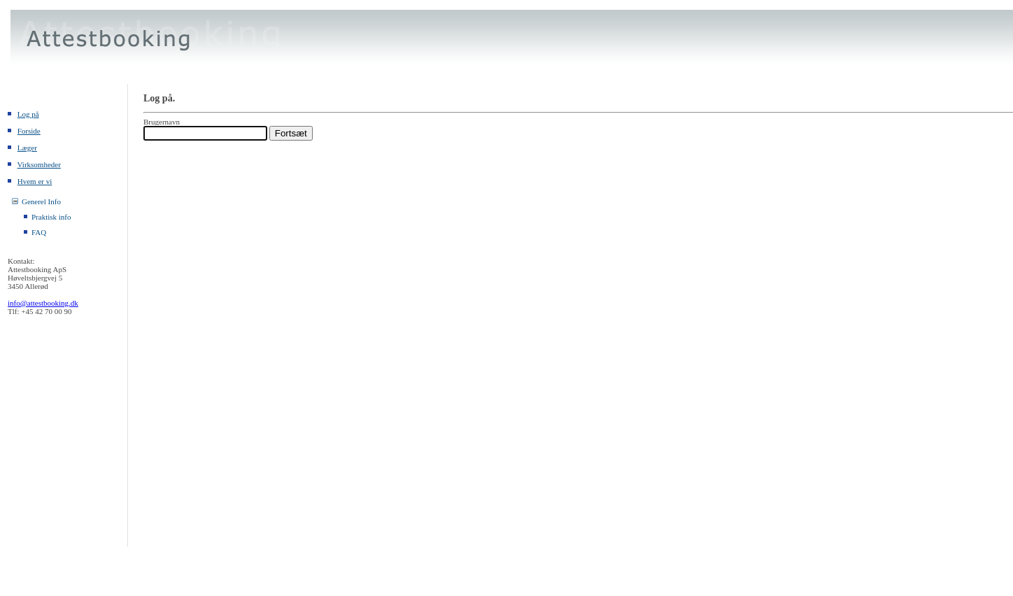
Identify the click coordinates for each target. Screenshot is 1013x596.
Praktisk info (51, 217)
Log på (28, 114)
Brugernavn (161, 122)
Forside (29, 131)
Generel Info (41, 201)
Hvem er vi (34, 181)
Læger (27, 147)
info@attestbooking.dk (43, 303)
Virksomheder (39, 164)
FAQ (38, 232)
